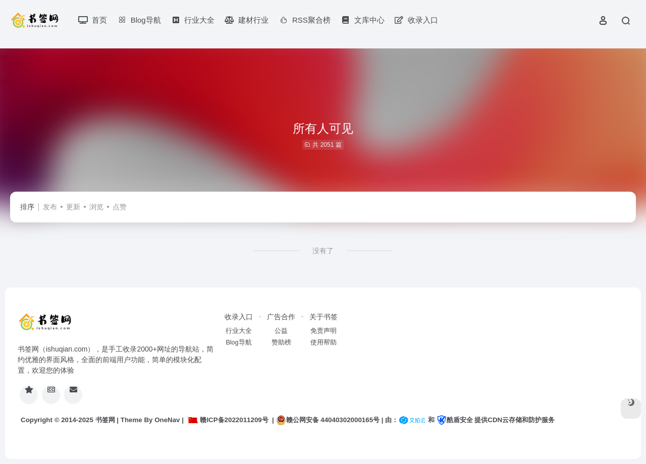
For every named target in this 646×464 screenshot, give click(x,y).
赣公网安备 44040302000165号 (328, 420)
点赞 (120, 207)
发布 (50, 207)
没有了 (323, 251)
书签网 (105, 420)
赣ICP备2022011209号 (227, 420)
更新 (73, 207)
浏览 (96, 207)
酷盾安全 (455, 420)
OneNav (167, 420)
